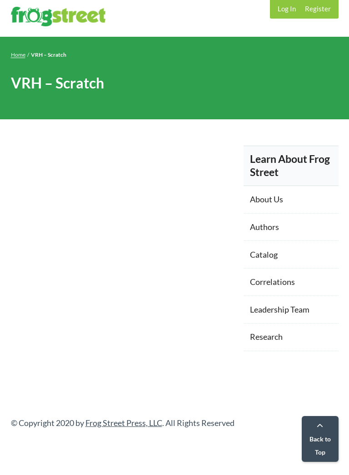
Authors (264, 227)
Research (266, 337)
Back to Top (320, 439)
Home (18, 54)
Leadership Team (279, 309)
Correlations (272, 282)
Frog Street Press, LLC (123, 423)
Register (318, 9)
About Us (266, 199)
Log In (287, 9)
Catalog (264, 255)
